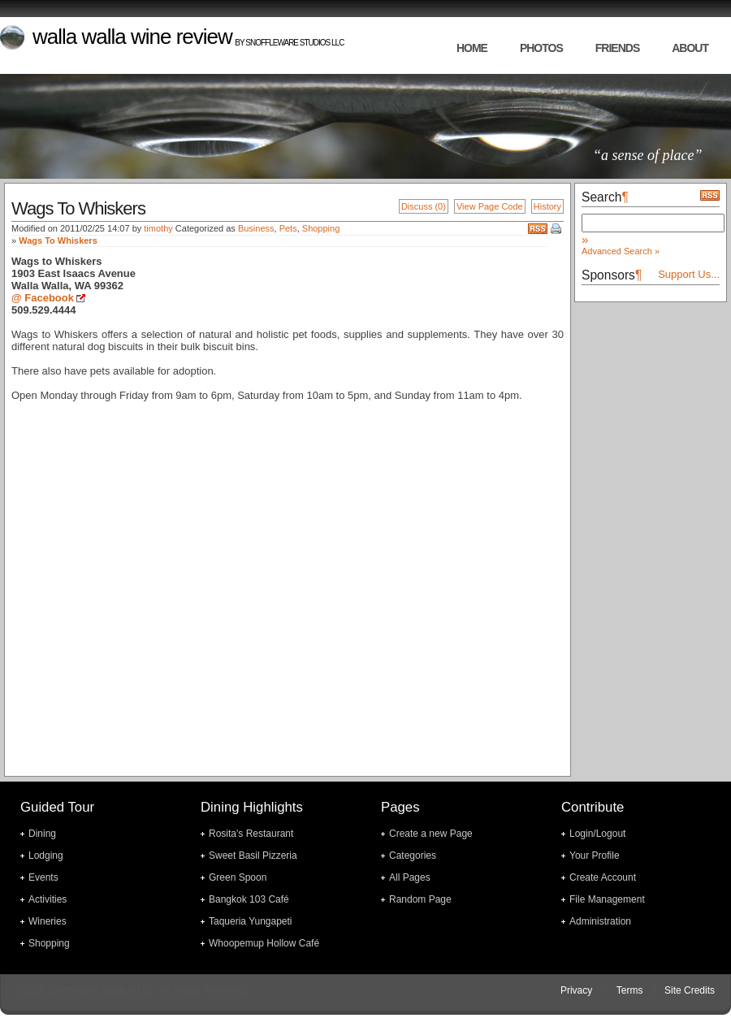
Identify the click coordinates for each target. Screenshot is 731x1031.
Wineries (47, 921)
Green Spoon (237, 877)
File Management (607, 899)
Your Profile (594, 855)
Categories (412, 855)
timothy (158, 228)
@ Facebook (42, 298)
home (471, 47)
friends (617, 47)
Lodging (45, 855)
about (690, 47)
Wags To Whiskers (58, 240)
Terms (629, 990)
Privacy (576, 990)
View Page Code (489, 206)
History (547, 206)
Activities (47, 899)
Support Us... (689, 274)
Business (256, 228)
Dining (42, 833)
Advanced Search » (621, 251)
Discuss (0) (423, 206)
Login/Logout (597, 833)
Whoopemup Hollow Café (264, 943)
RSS (537, 228)
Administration (600, 921)
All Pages (409, 877)
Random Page (420, 899)
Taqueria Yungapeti (250, 921)
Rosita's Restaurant (251, 833)
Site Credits (689, 990)
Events (43, 877)
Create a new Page (431, 833)
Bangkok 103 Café (249, 899)
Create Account (602, 877)
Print (557, 229)
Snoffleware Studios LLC (294, 42)
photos (541, 47)
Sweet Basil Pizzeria (253, 855)
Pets (288, 228)
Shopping (321, 228)
